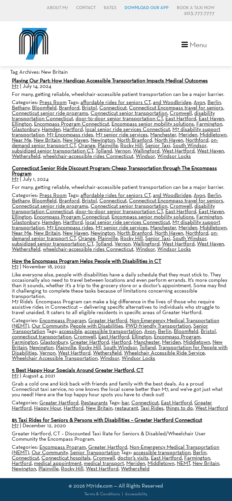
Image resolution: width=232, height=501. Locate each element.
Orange (86, 145)
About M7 (57, 8)
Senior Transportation (95, 452)
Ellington (22, 123)
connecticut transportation (41, 336)
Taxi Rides (152, 407)
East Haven (211, 118)
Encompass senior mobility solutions (152, 123)
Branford (69, 107)
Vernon (122, 150)
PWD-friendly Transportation (158, 325)
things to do (179, 407)
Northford (197, 139)
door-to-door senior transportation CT (119, 118)
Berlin (214, 102)
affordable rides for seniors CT (115, 102)
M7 (15, 86)
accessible (70, 331)
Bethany (21, 107)
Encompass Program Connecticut (71, 123)
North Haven (169, 139)
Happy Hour (47, 407)
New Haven (75, 139)
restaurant (126, 407)
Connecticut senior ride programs (50, 112)
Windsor (145, 156)
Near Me (21, 139)
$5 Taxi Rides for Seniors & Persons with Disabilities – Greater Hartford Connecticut (107, 420)
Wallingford (146, 150)
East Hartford (180, 118)
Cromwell (181, 112)
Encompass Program (62, 320)
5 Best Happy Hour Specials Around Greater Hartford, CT (77, 370)
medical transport (104, 463)
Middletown (213, 134)
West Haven (210, 150)
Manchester (163, 134)
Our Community (50, 325)
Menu (194, 44)
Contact (86, 8)
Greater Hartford (107, 320)
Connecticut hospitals (66, 457)
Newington (103, 139)
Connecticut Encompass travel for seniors (176, 107)
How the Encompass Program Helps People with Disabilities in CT (86, 261)
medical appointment (57, 463)
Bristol (89, 107)
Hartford (73, 129)
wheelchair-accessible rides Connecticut (88, 156)
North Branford (134, 139)
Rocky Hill (131, 145)
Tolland (104, 150)
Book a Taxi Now (195, 8)
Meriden (187, 134)
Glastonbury (25, 129)
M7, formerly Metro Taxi (34, 43)
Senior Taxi (157, 145)
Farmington (209, 123)
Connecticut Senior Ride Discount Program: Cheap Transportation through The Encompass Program (114, 171)
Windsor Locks (174, 156)
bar (125, 402)
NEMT (183, 463)
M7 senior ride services (122, 134)
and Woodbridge (172, 102)
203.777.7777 (199, 13)
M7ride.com (99, 485)
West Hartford (178, 150)
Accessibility (136, 494)
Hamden (51, 129)
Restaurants (94, 402)
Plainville (108, 145)
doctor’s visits (133, 457)
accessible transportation (113, 331)
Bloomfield (44, 107)
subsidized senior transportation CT (52, 150)
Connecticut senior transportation (129, 112)
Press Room (53, 102)
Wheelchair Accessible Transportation (55, 358)
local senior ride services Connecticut (127, 129)
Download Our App (147, 8)
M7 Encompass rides (70, 134)
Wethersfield (26, 156)
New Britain (47, 139)
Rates (110, 8)
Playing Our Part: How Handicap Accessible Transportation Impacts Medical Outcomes (110, 80)
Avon (199, 102)
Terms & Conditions (102, 494)
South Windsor (189, 145)
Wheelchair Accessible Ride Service (164, 352)
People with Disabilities (96, 325)
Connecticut (113, 107)
